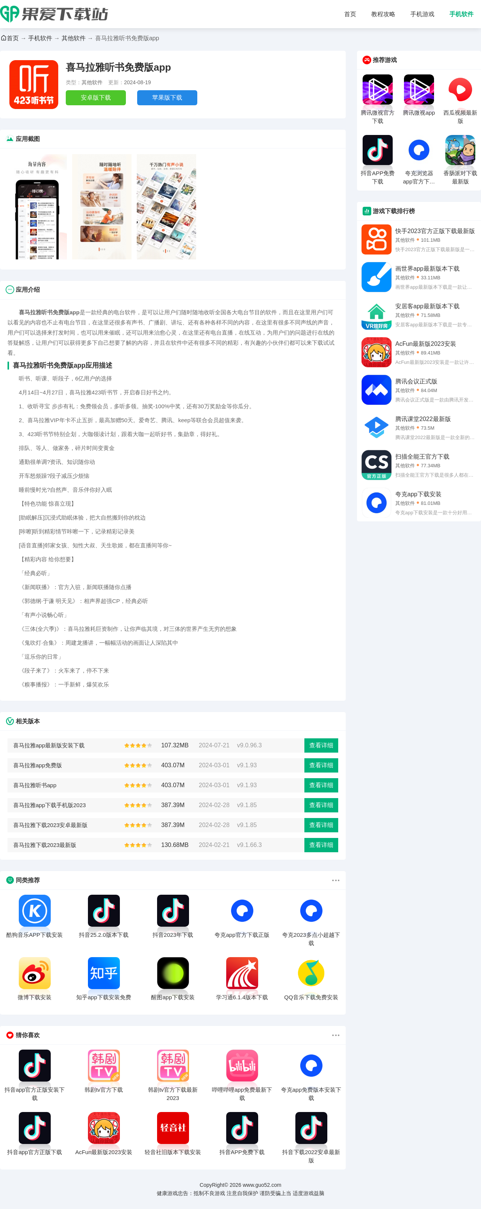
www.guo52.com (262, 1185)
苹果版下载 (167, 97)
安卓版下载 (96, 97)
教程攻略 (383, 14)
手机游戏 (422, 14)
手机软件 (461, 14)
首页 (350, 14)
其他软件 (74, 38)
